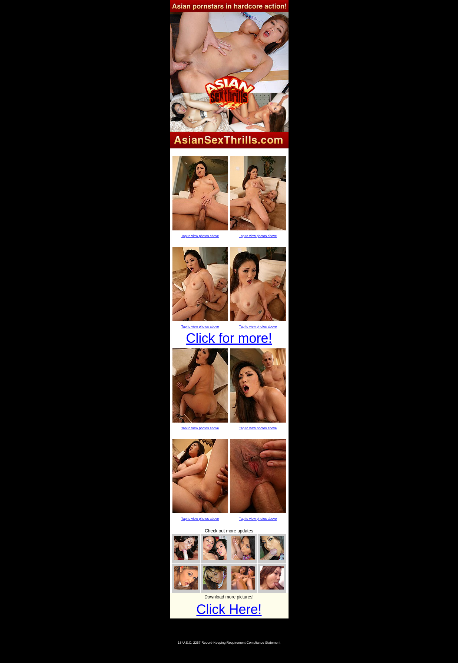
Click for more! (229, 338)
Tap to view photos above (200, 236)
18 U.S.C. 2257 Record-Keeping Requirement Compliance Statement (229, 642)
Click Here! (228, 609)
